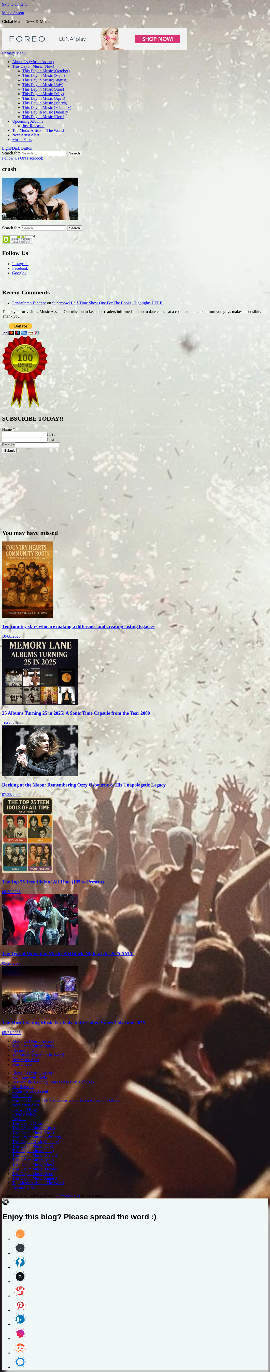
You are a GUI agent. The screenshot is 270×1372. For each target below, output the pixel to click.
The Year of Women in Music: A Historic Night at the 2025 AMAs (68, 953)
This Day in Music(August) (44, 80)
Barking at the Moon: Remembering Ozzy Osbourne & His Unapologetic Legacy (84, 785)
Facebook (20, 268)
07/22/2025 (11, 794)
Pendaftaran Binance (29, 303)
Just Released (33, 126)
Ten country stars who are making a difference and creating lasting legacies (78, 626)
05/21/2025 (11, 1033)
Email (8, 445)
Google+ (19, 273)
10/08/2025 (11, 636)
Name (8, 429)
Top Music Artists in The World (38, 130)
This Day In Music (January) (45, 112)
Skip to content (14, 4)
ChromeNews (69, 1196)
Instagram (20, 264)
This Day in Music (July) (42, 84)
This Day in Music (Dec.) (43, 117)
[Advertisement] (135, 488)
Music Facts (22, 139)
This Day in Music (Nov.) (33, 66)
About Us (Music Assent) (33, 62)
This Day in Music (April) (43, 98)
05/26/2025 (11, 963)
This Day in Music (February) (46, 107)
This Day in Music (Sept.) (43, 75)
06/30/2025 (11, 892)
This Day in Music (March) (44, 103)
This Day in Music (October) (46, 71)
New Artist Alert (25, 135)
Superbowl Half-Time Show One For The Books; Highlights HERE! (108, 303)
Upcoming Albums (27, 121)
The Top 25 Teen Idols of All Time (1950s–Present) (53, 881)
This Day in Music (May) (43, 94)
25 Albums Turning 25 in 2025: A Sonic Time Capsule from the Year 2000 (76, 713)
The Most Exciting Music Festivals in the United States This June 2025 (73, 1022)
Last (50, 439)
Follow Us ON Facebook (22, 158)
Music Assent (13, 13)
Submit (9, 450)
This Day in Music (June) (43, 89)
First (50, 434)
